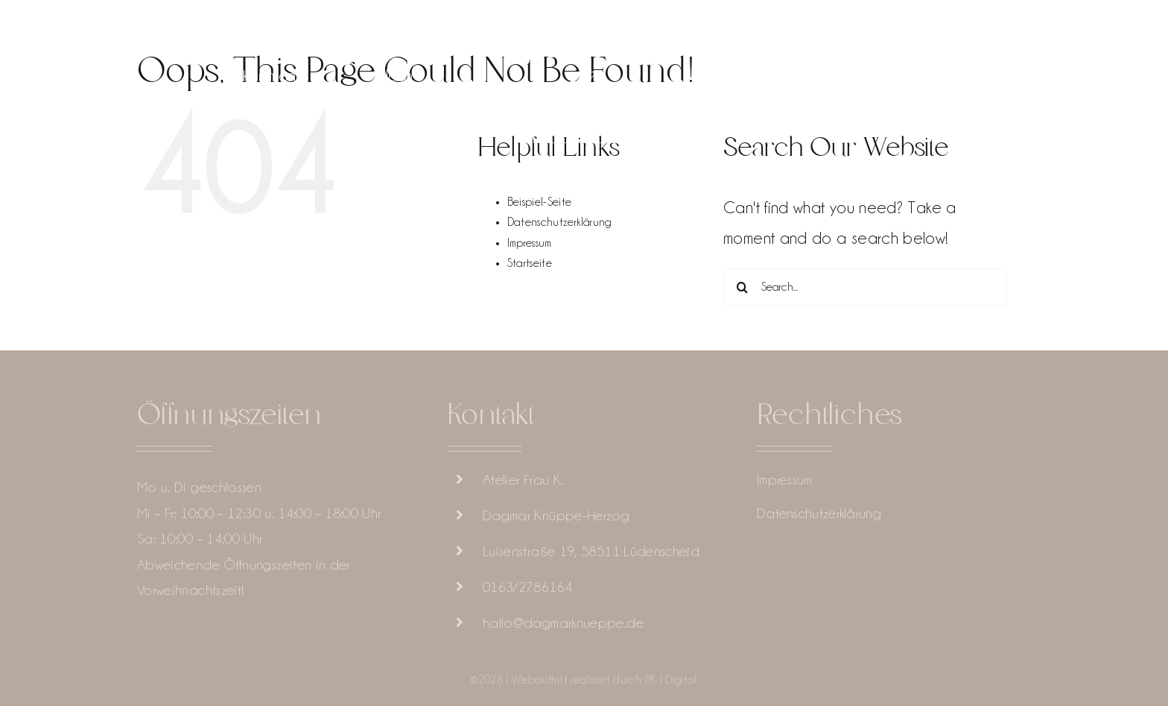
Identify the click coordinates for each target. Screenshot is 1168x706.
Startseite (530, 263)
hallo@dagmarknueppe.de (563, 625)
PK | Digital (671, 683)
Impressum (529, 243)
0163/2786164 (527, 589)
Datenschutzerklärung (559, 222)
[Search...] (864, 287)
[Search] (742, 287)
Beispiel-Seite (539, 202)
